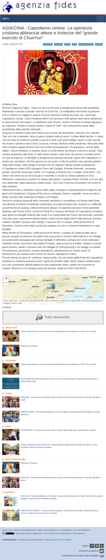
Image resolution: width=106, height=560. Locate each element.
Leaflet (5, 301)
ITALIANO (21, 540)
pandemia (99, 44)
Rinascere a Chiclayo (29, 346)
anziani (67, 44)
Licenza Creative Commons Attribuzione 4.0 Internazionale (63, 533)
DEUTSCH (58, 540)
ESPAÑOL (39, 540)
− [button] (6, 283)
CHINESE (67, 540)
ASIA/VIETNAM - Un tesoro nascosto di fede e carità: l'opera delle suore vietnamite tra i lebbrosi (58, 430)
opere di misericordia (86, 44)
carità (74, 44)
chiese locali (48, 44)
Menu (5, 18)
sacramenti (58, 44)
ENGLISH (30, 540)
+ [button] (6, 278)
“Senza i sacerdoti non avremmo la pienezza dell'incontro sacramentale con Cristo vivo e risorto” (58, 331)
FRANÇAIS (48, 540)
